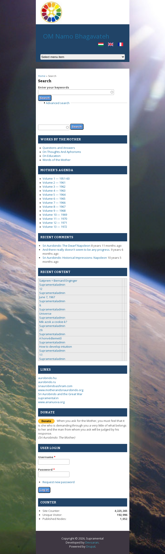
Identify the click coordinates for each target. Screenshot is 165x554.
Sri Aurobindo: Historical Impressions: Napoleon (75, 258)
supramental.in (48, 398)
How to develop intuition (55, 347)
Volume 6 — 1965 (54, 199)
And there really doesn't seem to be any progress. (76, 250)
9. (40, 305)
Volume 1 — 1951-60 (56, 178)
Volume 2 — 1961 (54, 183)
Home (41, 76)
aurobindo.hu (47, 378)
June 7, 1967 (47, 297)
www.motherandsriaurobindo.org (60, 390)
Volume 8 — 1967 (54, 207)
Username (46, 457)
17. (41, 355)
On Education (52, 156)
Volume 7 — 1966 (54, 203)
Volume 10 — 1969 (55, 215)
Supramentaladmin (52, 285)
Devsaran (92, 542)
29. (41, 330)
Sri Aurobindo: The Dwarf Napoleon (66, 246)
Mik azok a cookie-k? (53, 322)
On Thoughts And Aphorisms (62, 152)
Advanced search (57, 103)
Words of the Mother (57, 160)
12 (40, 289)
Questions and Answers (59, 148)
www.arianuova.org (51, 402)
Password (46, 470)
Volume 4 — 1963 (54, 191)
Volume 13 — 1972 (55, 227)
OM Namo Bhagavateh (76, 36)
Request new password (59, 482)
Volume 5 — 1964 (54, 195)
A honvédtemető (50, 338)
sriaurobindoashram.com (55, 386)
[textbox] (76, 92)
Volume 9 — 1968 (54, 211)
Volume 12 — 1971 (55, 223)
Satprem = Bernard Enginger (58, 281)
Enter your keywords (53, 87)
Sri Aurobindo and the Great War (60, 394)
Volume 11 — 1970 (55, 219)
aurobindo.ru (47, 382)
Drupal (90, 546)
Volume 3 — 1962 (54, 187)
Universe (45, 314)
